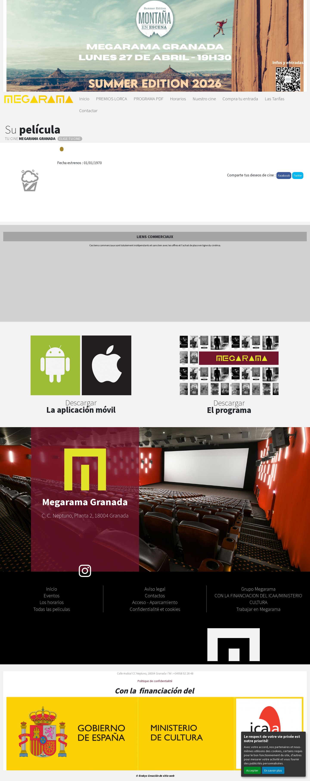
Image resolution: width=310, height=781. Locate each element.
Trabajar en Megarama (258, 609)
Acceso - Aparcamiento (155, 602)
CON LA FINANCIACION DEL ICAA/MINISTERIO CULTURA (258, 598)
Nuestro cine (204, 99)
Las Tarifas (274, 99)
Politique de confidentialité (155, 681)
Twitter (298, 175)
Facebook (284, 175)
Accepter (252, 770)
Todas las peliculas (51, 609)
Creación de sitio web (161, 775)
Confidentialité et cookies (155, 609)
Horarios (178, 99)
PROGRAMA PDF (148, 99)
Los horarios (52, 602)
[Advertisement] (155, 284)
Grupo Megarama (258, 588)
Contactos (155, 595)
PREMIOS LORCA (111, 99)
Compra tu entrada (240, 99)
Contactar (88, 110)
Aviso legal (154, 588)
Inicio (84, 99)
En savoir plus (273, 770)
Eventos (51, 595)
